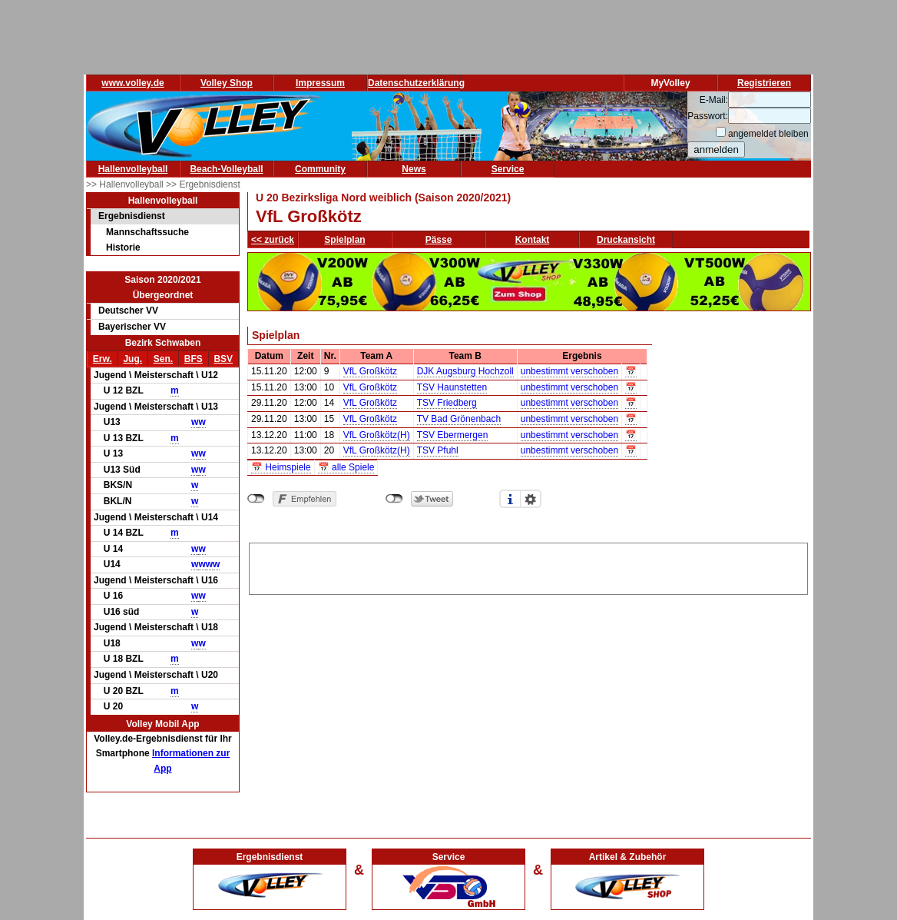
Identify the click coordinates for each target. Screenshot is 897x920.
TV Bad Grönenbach (459, 419)
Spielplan (344, 239)
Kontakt (532, 239)
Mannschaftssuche (147, 232)
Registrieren (764, 83)
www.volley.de (132, 83)
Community (320, 169)
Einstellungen (530, 499)
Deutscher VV (128, 310)
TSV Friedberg (447, 402)
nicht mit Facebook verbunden (256, 498)
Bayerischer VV (132, 326)
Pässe (438, 239)
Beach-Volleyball (226, 169)
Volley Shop (226, 83)
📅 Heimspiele (281, 467)
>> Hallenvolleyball (126, 184)
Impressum (320, 83)
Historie (123, 247)
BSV (223, 359)
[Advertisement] (528, 566)
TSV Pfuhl (437, 450)
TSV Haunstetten (452, 387)
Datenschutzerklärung (416, 83)
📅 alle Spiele (346, 467)
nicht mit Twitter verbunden (394, 498)
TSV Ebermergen (452, 435)
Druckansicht (626, 239)
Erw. (102, 359)
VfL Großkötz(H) (376, 435)
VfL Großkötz (370, 371)
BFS (193, 359)
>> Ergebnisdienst (203, 184)
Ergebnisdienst (131, 216)
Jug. (132, 359)
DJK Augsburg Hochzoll (465, 371)
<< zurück (272, 239)
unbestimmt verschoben (569, 371)
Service (508, 169)
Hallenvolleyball (133, 169)
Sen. (163, 359)
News (413, 169)
